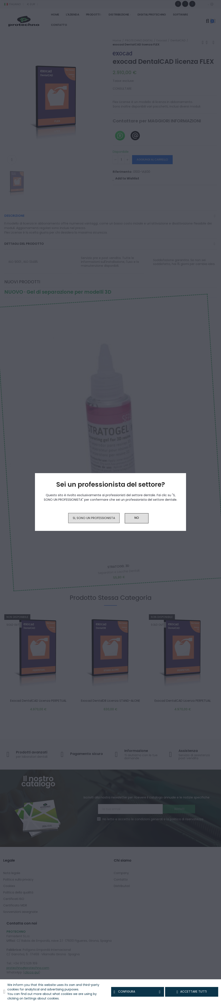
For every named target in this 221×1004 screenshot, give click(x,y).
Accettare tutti (192, 991)
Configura (138, 991)
